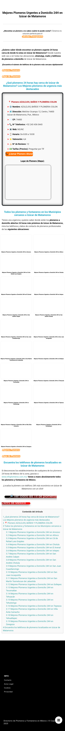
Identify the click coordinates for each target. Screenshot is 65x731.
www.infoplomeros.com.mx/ (15, 477)
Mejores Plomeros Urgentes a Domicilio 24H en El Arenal (33, 547)
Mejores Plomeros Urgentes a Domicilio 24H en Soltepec (34, 584)
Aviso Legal (8, 684)
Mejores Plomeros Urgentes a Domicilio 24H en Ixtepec (32, 550)
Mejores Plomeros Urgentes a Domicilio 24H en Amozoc (33, 532)
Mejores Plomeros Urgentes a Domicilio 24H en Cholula (32, 544)
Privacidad (8, 692)
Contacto (7, 680)
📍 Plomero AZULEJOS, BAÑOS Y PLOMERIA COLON (27, 523)
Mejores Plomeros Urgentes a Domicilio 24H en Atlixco (32, 535)
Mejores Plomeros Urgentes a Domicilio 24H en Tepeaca (33, 606)
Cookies (7, 688)
